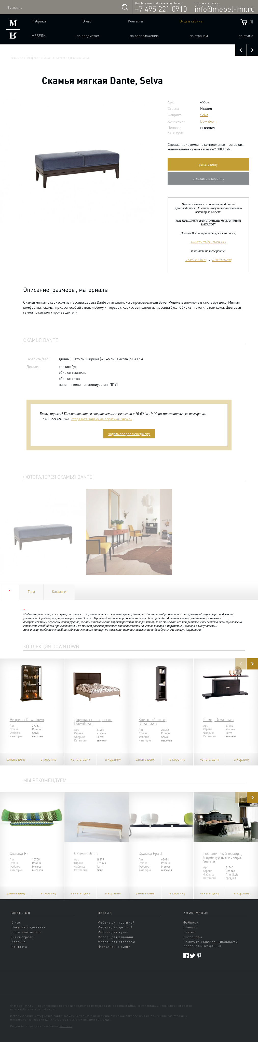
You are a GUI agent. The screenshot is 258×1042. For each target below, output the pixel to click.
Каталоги (59, 591)
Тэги (31, 591)
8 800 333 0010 (221, 260)
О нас (87, 21)
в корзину (48, 759)
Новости (190, 927)
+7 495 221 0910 (161, 9)
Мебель (39, 35)
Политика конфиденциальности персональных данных (210, 944)
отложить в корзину (208, 178)
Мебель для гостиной (116, 922)
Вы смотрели (22, 937)
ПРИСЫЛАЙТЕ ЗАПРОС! (208, 242)
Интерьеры (192, 937)
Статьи (189, 932)
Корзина (18, 942)
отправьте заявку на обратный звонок (101, 418)
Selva (47, 57)
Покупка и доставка (28, 927)
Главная (16, 57)
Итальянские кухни (114, 946)
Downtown (208, 121)
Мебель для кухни (113, 932)
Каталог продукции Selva (73, 57)
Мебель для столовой (116, 942)
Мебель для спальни (115, 937)
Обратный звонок (26, 932)
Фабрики (39, 21)
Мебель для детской (115, 927)
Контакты (135, 21)
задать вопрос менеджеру (129, 433)
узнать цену (208, 164)
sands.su (66, 1026)
